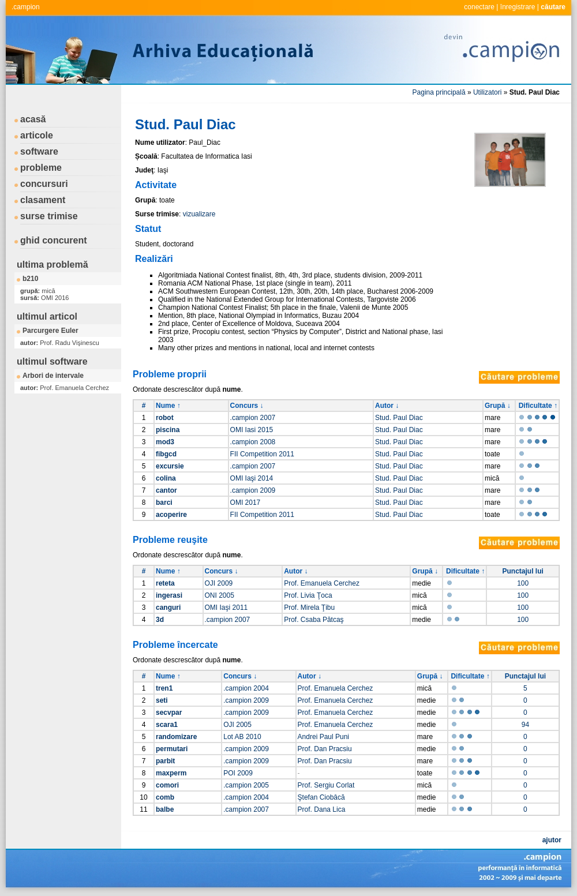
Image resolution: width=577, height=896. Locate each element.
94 (525, 725)
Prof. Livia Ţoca (308, 595)
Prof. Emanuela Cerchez (321, 583)
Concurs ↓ (247, 406)
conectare (479, 7)
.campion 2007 (253, 418)
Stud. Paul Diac (399, 418)
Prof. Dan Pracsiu (325, 749)
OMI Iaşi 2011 (226, 607)
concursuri (44, 184)
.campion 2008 (253, 442)
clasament (42, 200)
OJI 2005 (237, 725)
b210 (30, 279)
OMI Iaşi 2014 (251, 478)
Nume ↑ (168, 406)
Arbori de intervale (53, 376)
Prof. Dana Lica (322, 809)
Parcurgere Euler (50, 331)
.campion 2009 (253, 490)
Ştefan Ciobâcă (321, 797)
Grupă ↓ (498, 406)
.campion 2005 (246, 785)
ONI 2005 (219, 595)
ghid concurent (53, 240)
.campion (26, 7)
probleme (41, 168)
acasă (33, 119)
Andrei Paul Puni (323, 737)
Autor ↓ (387, 406)
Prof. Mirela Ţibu (309, 607)
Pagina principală (439, 92)
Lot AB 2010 (242, 737)
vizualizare (199, 214)
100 (523, 583)
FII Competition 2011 (262, 454)
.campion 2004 (246, 688)
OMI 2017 (245, 502)
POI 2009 (238, 773)
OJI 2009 (219, 583)
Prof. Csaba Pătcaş (313, 620)
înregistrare (517, 7)
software (39, 151)
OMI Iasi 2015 (251, 430)
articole (36, 135)
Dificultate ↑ (538, 406)
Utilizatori (487, 92)
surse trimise (49, 216)
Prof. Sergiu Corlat (326, 785)
